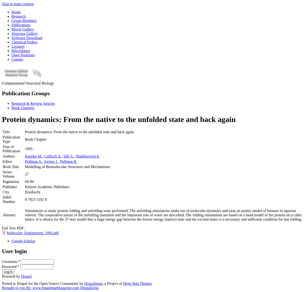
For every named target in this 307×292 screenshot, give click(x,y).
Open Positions (23, 55)
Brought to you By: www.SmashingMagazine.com (40, 288)
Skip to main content (18, 4)
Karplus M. (33, 156)
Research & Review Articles (33, 103)
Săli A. (68, 156)
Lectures (18, 46)
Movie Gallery (22, 29)
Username (11, 262)
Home (16, 12)
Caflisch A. (52, 156)
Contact (17, 59)
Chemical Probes (24, 42)
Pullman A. (33, 161)
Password (10, 267)
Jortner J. (51, 161)
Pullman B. (68, 161)
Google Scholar (23, 241)
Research (18, 16)
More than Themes (137, 283)
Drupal (26, 276)
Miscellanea (20, 51)
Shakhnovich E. (88, 156)
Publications (20, 25)
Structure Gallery (24, 34)
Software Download (26, 38)
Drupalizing (93, 283)
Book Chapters (22, 108)
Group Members (24, 21)
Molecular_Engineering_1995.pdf (33, 233)
